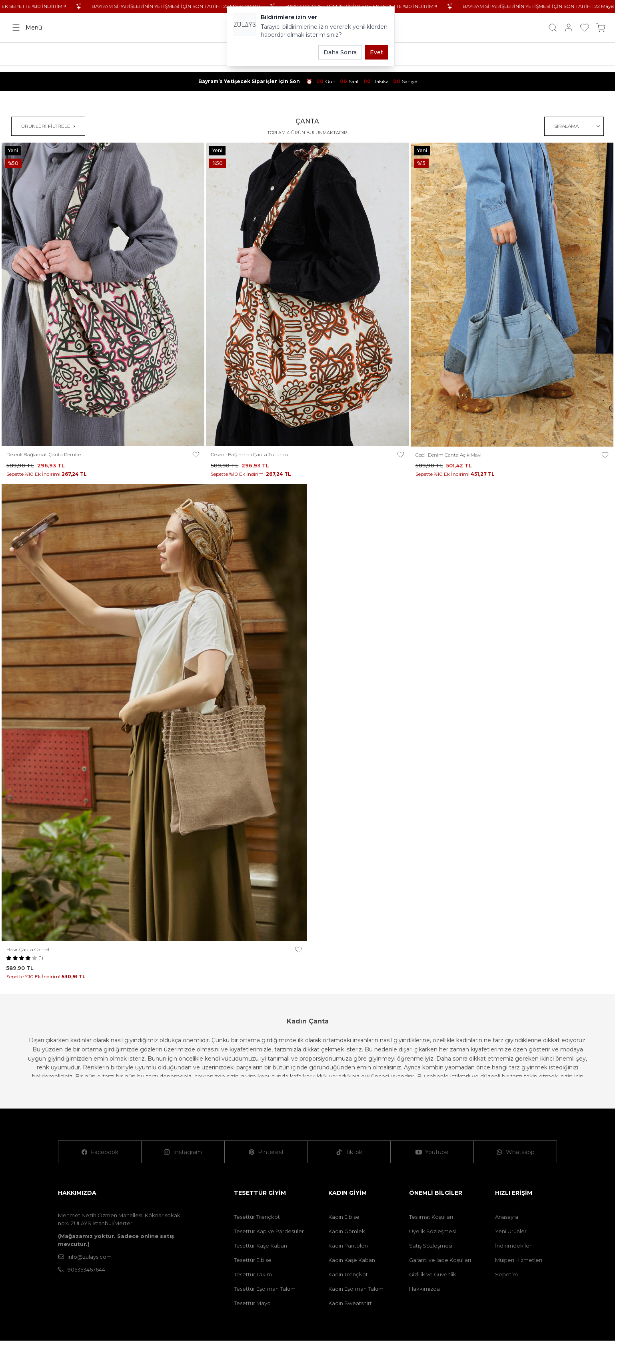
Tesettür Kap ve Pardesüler (269, 1231)
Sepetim (506, 1274)
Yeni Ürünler (511, 1231)
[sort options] (574, 126)
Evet (376, 52)
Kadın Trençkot (348, 1274)
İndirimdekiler (513, 1245)
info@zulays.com (85, 1257)
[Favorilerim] (584, 27)
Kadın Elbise (343, 1217)
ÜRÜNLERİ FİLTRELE (48, 126)
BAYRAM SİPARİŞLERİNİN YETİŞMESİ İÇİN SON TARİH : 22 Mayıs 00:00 (202, 6)
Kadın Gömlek (346, 1231)
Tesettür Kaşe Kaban (260, 1245)
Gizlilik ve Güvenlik (432, 1274)
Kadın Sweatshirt (350, 1303)
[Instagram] (183, 1152)
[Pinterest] (266, 1152)
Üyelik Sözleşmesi (432, 1231)
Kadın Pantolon (348, 1245)
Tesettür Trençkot (257, 1217)
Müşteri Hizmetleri (518, 1260)
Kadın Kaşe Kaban (351, 1260)
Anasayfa (506, 1217)
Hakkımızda (424, 1289)
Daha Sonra (340, 52)
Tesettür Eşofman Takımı (265, 1289)
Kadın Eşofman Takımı (356, 1289)
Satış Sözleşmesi (430, 1245)
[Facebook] (100, 1152)
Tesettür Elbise (253, 1260)
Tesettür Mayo (252, 1303)
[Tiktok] (349, 1152)
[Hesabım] (568, 27)
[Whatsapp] (515, 1152)
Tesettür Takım (253, 1274)
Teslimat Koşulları (431, 1217)
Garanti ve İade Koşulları (440, 1260)
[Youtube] (432, 1152)
